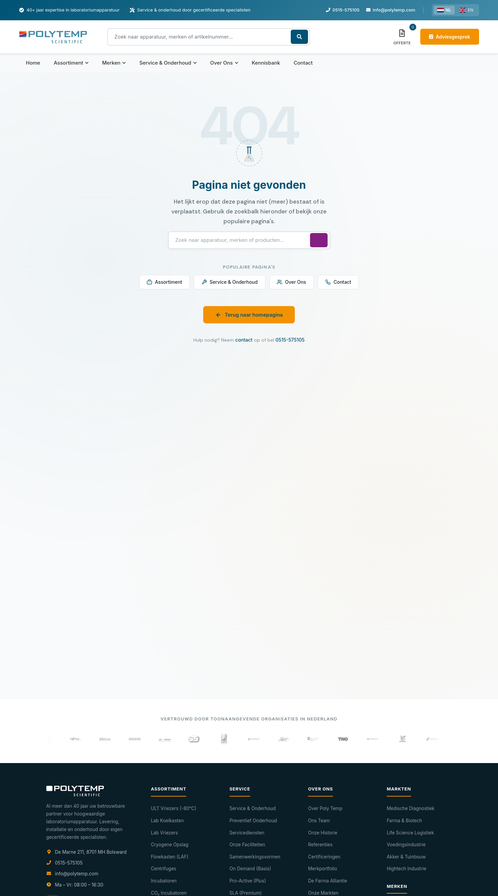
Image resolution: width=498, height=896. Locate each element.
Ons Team (319, 820)
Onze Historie (322, 832)
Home (33, 63)
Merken (114, 63)
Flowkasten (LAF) (169, 856)
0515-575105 (290, 340)
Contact (303, 63)
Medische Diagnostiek (410, 808)
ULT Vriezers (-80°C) (173, 808)
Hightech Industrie (406, 868)
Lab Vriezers (164, 832)
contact (244, 340)
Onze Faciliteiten (247, 844)
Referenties (320, 844)
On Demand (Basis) (250, 868)
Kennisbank (266, 63)
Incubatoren (163, 880)
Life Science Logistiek (410, 832)
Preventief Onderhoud (253, 820)
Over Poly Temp (325, 808)
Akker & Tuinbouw (406, 856)
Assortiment (71, 63)
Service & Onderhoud (167, 63)
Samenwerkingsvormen (255, 856)
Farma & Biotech (404, 820)
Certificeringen (324, 856)
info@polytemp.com (76, 873)
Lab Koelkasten (167, 820)
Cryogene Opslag (169, 844)
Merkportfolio (322, 868)
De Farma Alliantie (327, 880)
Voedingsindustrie (406, 844)
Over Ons (224, 63)
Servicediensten (247, 832)
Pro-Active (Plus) (248, 880)
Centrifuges (163, 868)
